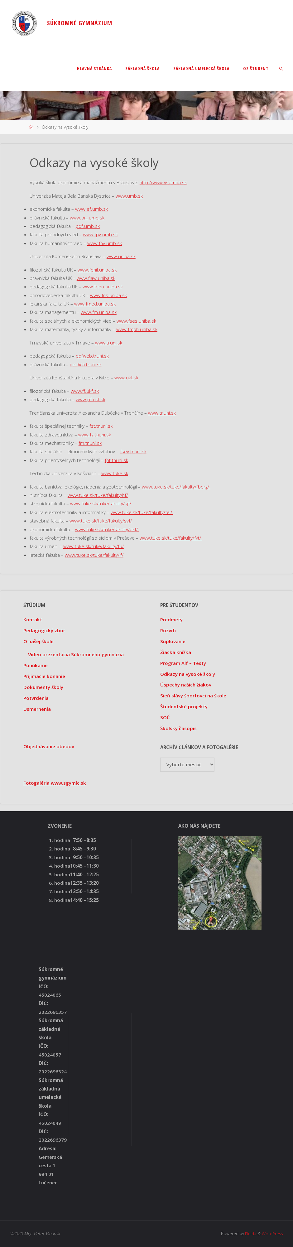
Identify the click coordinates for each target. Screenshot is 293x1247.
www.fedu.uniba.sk (103, 286)
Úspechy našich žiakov (185, 684)
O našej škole (38, 641)
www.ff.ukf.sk (85, 391)
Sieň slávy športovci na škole (193, 695)
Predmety (171, 619)
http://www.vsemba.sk (163, 182)
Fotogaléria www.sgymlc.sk (55, 783)
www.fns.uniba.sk (108, 295)
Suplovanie (172, 641)
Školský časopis (178, 728)
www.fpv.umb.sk (100, 234)
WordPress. (272, 1233)
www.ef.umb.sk (91, 209)
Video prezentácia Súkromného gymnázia (76, 654)
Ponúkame (35, 665)
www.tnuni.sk (162, 413)
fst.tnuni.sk (101, 426)
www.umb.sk (129, 196)
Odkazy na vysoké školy (187, 674)
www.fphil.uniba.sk (97, 270)
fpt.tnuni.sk (117, 460)
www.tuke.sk (114, 473)
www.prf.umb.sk (87, 217)
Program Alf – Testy (183, 663)
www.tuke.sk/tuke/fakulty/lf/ (94, 555)
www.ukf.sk (126, 377)
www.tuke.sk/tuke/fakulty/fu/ (93, 546)
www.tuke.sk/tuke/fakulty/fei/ (142, 512)
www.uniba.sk (121, 256)
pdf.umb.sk (88, 226)
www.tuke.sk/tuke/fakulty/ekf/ (107, 529)
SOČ (165, 717)
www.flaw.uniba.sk (96, 278)
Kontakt (32, 619)
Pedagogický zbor (44, 630)
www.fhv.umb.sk (104, 243)
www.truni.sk (108, 342)
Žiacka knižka (175, 652)
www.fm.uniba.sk (99, 312)
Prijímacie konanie (44, 676)
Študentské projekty (184, 706)
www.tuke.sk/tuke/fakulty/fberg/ (176, 487)
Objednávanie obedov (48, 746)
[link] (281, 68)
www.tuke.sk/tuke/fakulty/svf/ (101, 521)
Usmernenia (37, 709)
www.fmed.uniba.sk (95, 304)
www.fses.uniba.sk (136, 321)
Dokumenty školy (43, 687)
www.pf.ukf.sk (90, 399)
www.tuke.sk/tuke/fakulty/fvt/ (171, 538)
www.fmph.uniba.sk (137, 329)
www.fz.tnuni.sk (95, 434)
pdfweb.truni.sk (92, 356)
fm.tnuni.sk (90, 443)
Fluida (249, 1233)
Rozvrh (168, 630)
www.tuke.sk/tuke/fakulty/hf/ (98, 495)
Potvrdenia (36, 698)
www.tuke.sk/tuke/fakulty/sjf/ (101, 503)
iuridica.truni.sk (86, 364)
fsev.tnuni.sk (133, 451)
